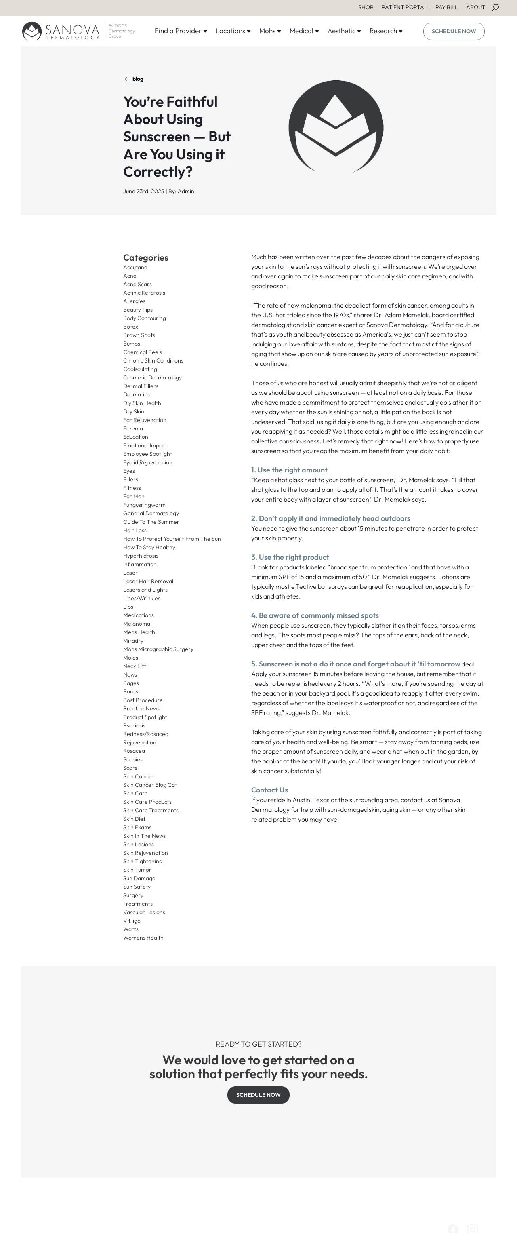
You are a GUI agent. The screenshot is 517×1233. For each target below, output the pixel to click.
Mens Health (139, 632)
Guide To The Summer (151, 521)
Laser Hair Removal (148, 581)
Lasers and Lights (145, 589)
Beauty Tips (138, 309)
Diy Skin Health (142, 403)
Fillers (130, 479)
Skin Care (135, 793)
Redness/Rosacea (145, 734)
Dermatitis (136, 394)
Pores (130, 691)
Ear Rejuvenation (144, 420)
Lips (128, 606)
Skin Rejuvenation (145, 852)
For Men (134, 496)
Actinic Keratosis (144, 292)
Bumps (131, 343)
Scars (130, 767)
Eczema (133, 428)
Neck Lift (134, 666)
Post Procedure (143, 700)
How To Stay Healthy (149, 547)
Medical (304, 30)
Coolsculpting (140, 369)
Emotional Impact (145, 445)
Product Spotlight (145, 717)
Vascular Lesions (144, 912)
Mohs (270, 30)
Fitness (132, 487)
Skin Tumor (137, 869)
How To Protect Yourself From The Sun (172, 538)
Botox (130, 326)
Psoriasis (134, 725)
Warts (131, 929)
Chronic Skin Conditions (153, 360)
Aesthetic (344, 30)
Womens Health (143, 937)
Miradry (133, 640)
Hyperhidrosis (140, 555)
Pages (131, 683)
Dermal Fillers (140, 386)
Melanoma (136, 623)
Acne (130, 275)
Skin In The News (144, 835)
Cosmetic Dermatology (152, 377)
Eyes (129, 470)
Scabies (133, 759)
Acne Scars (137, 284)
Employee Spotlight (147, 453)
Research (386, 30)
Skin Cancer (138, 776)
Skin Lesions (138, 844)
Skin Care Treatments (151, 810)
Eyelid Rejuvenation (147, 462)
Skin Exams (137, 827)
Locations (233, 30)
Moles (130, 657)
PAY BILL (446, 7)
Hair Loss (135, 530)
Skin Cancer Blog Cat (150, 784)
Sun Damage (139, 878)
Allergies (134, 301)
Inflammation (140, 564)
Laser (130, 572)
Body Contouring (144, 318)
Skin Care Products (147, 801)
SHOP (366, 7)
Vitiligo (132, 920)
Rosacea (134, 751)
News (130, 674)
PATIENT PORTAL (404, 7)
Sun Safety (137, 886)
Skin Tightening (142, 861)
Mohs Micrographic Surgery (158, 649)
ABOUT (475, 7)
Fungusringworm (144, 504)
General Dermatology (151, 513)
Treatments (138, 903)
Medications (138, 615)
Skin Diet (134, 818)
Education (135, 437)
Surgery (133, 895)
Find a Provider (181, 30)
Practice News (141, 708)
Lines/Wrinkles (141, 598)
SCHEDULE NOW (454, 31)
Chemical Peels (142, 352)
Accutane (135, 267)
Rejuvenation (139, 742)
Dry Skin (133, 411)
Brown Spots (139, 335)
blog (133, 78)
